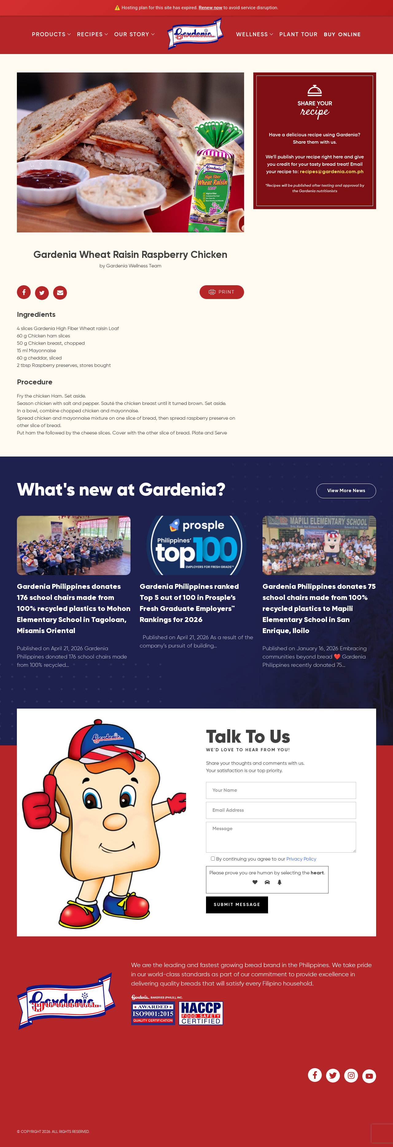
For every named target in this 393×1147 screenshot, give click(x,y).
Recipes (92, 34)
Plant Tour (298, 34)
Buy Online (342, 34)
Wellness (254, 34)
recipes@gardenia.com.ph (332, 171)
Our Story (134, 34)
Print (222, 292)
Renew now (210, 7)
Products (51, 34)
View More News (346, 490)
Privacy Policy (301, 859)
